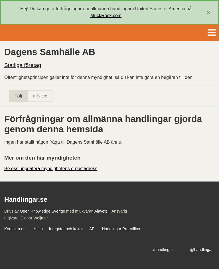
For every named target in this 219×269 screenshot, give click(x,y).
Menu (211, 31)
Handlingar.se (24, 33)
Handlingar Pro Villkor (121, 229)
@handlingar (201, 249)
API (92, 229)
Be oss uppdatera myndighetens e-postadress (50, 168)
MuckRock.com (105, 15)
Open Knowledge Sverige (42, 211)
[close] (208, 12)
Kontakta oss (15, 229)
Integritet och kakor (66, 229)
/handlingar (163, 249)
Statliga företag (22, 65)
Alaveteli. (102, 211)
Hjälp (38, 229)
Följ (18, 95)
